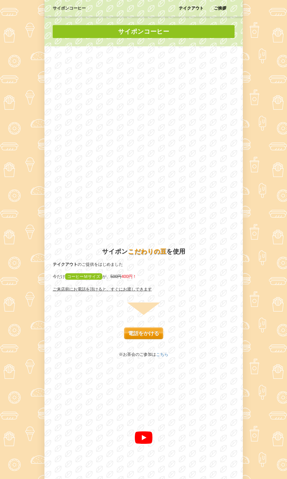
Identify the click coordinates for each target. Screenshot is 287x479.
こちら (162, 178)
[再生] (143, 261)
